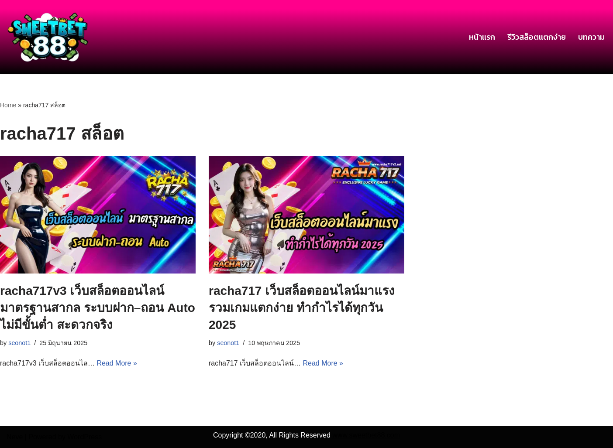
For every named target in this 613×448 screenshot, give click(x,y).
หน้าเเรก (482, 37)
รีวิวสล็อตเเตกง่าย (536, 37)
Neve (15, 437)
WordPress (84, 437)
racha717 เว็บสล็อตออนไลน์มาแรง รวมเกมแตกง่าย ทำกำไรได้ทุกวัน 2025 (302, 308)
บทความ (591, 37)
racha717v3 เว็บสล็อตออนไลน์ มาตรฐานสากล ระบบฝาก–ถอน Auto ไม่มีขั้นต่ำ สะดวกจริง (97, 308)
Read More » (117, 363)
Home (8, 105)
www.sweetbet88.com (366, 435)
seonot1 (19, 342)
